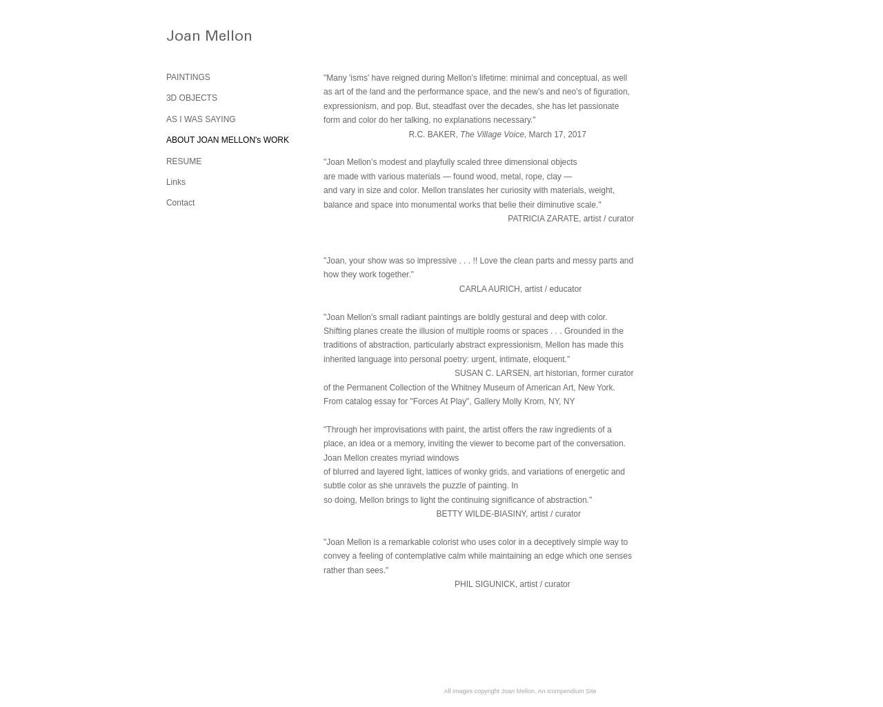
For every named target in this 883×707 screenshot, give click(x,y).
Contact (180, 203)
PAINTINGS (188, 77)
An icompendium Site (567, 691)
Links (176, 182)
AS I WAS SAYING (201, 119)
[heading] (200, 39)
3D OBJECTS (191, 98)
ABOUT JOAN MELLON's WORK (227, 140)
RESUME (183, 161)
